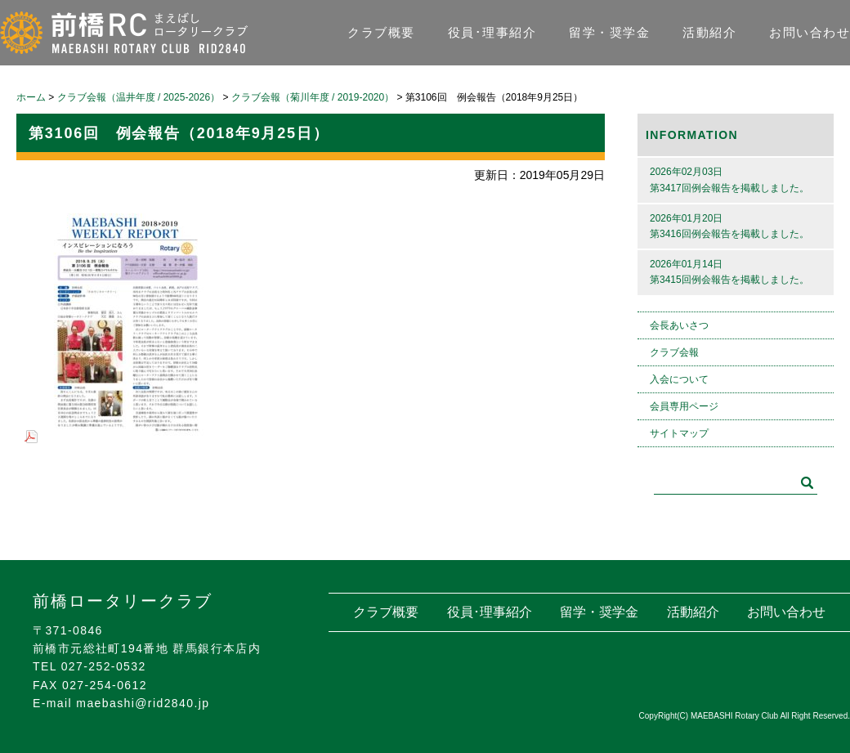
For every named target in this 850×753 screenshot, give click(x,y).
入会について (679, 379)
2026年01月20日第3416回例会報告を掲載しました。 (729, 226)
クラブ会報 (674, 352)
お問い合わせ (809, 32)
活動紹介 (709, 32)
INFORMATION (692, 134)
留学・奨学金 (609, 32)
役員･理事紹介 (492, 32)
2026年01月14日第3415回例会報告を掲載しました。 (729, 271)
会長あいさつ (679, 325)
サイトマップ (679, 433)
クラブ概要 (381, 32)
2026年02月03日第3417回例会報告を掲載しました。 (729, 179)
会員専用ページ (684, 406)
